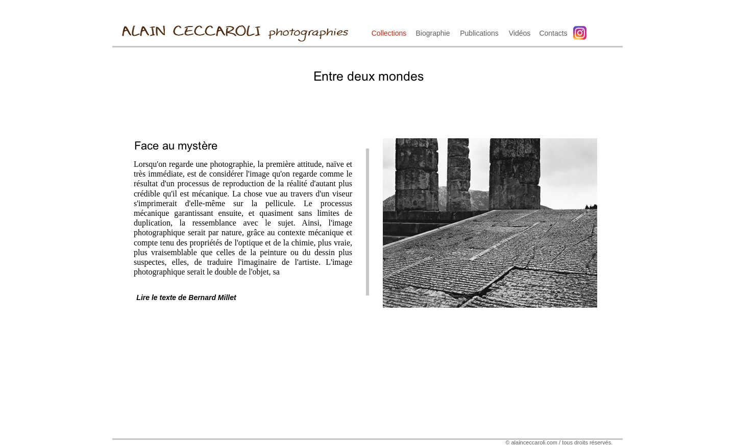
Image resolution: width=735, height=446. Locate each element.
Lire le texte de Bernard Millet (186, 297)
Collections (389, 33)
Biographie (433, 33)
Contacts (553, 33)
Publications (479, 33)
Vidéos (520, 33)
